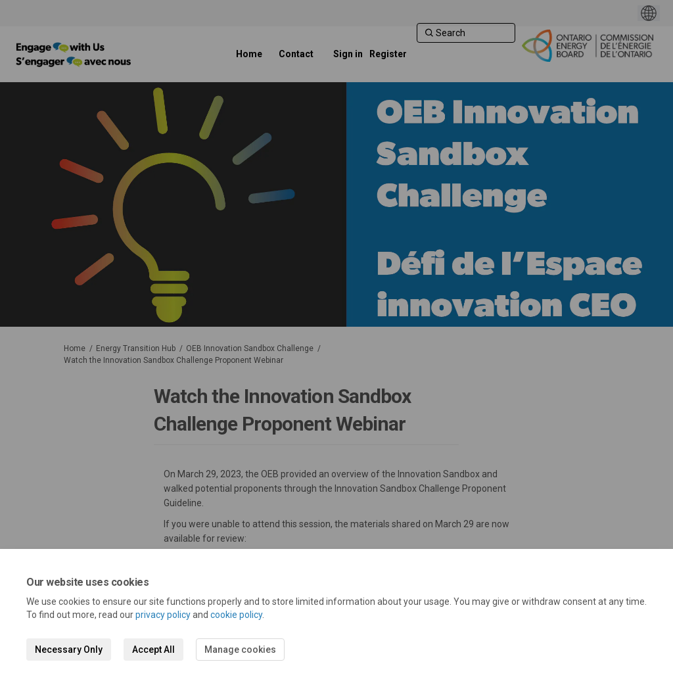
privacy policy (163, 614)
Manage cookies (240, 649)
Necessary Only (69, 649)
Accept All (153, 649)
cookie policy (236, 614)
